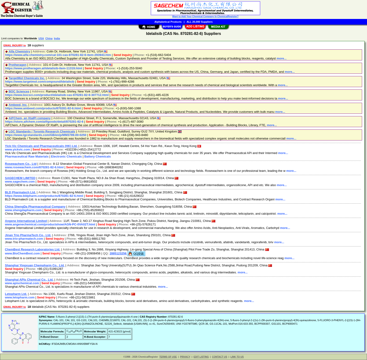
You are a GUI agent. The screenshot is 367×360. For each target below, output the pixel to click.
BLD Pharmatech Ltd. (20, 192)
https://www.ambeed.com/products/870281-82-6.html (43, 108)
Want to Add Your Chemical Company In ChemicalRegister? (205, 16)
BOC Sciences (19, 91)
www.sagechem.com (20, 181)
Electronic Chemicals (66, 156)
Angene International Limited (26, 221)
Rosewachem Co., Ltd (21, 163)
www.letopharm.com (20, 297)
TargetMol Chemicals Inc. (27, 78)
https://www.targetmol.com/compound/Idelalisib (39, 81)
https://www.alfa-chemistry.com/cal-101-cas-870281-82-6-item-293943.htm (58, 55)
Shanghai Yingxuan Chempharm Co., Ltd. (35, 265)
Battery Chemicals (97, 156)
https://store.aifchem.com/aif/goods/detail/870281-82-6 (44, 121)
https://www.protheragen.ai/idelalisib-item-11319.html (43, 68)
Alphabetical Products (168, 21)
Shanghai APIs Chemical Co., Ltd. (29, 279)
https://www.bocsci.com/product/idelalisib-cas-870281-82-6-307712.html (57, 95)
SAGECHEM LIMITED (20, 178)
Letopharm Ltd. (16, 294)
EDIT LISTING (201, 357)
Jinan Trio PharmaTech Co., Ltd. (28, 235)
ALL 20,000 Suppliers (200, 21)
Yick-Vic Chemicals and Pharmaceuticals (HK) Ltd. (41, 146)
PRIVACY (185, 357)
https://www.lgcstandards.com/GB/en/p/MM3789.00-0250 (45, 135)
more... (282, 58)
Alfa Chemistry (19, 51)
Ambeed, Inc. (18, 105)
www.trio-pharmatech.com (24, 238)
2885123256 (127, 253)
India (57, 38)
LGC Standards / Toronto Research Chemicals (42, 131)
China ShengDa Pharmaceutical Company (35, 206)
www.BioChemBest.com (22, 253)
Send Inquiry (123, 55)
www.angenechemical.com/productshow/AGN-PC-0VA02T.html (50, 224)
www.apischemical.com (22, 283)
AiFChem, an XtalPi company (30, 118)
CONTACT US (219, 357)
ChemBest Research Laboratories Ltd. (32, 249)
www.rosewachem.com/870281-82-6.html (34, 167)
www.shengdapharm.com (23, 210)
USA (41, 38)
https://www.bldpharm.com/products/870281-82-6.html (44, 196)
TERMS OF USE (168, 357)
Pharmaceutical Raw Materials (26, 156)
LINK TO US (237, 357)
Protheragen (18, 64)
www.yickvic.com (17, 149)
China (49, 38)
